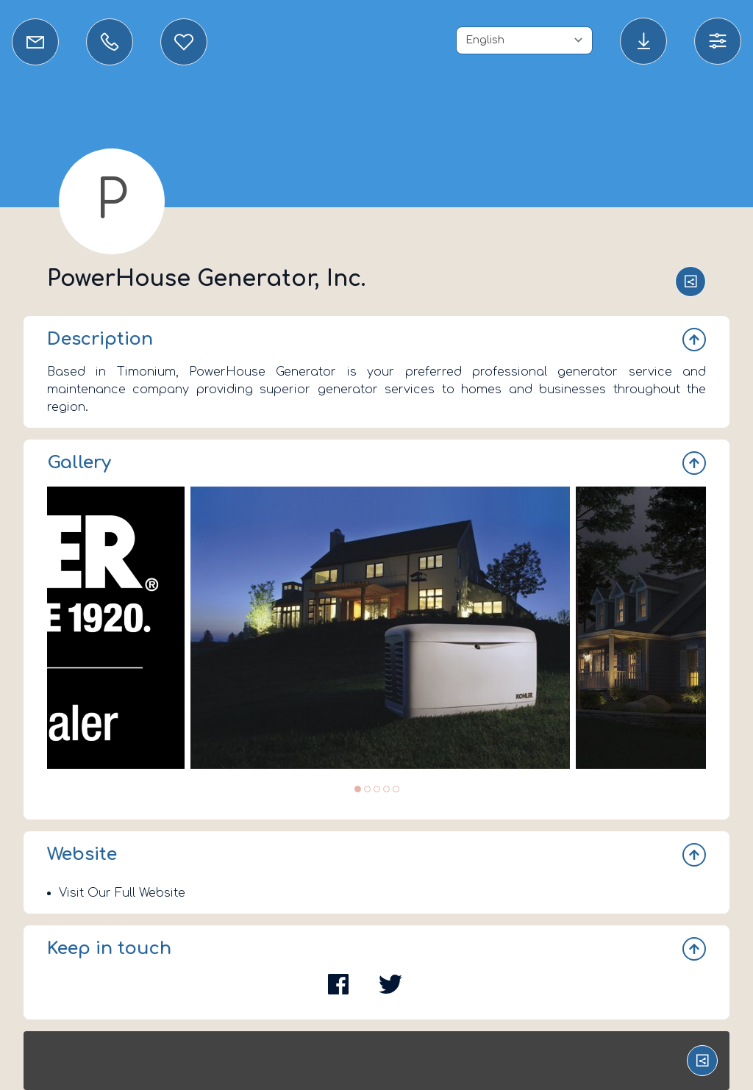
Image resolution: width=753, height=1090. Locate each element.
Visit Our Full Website (122, 893)
